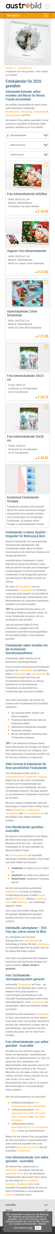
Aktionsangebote (23, 586)
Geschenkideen (31, 1180)
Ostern (9, 902)
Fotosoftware (23, 1150)
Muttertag (22, 902)
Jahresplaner (26, 111)
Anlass (41, 895)
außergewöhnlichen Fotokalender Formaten (26, 776)
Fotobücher (11, 1184)
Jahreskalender (38, 674)
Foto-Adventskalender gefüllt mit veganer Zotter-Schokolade (28, 1113)
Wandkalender (12, 111)
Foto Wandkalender (18, 855)
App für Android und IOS (27, 1147)
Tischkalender (39, 111)
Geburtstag (41, 898)
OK (38, 1228)
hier (31, 1228)
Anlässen (10, 1194)
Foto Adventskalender (33, 813)
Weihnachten (19, 898)
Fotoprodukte (23, 68)
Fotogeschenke (26, 590)
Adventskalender (13, 115)
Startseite (9, 68)
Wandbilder (22, 1184)
